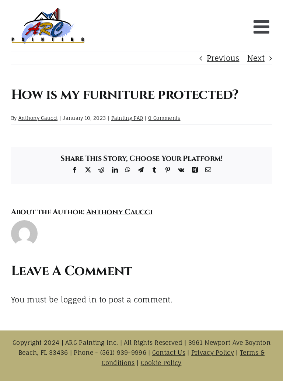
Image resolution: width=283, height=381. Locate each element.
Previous (223, 58)
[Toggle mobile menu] (263, 26)
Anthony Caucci (37, 118)
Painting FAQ (127, 118)
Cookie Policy (161, 363)
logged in (79, 299)
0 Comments (164, 118)
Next (256, 58)
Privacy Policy (212, 352)
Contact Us (168, 352)
